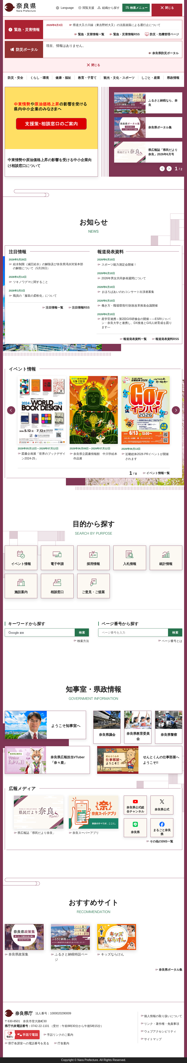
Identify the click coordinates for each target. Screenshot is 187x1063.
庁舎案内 (63, 1043)
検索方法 (83, 641)
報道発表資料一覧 (135, 339)
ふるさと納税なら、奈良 (163, 102)
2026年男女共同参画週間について (124, 278)
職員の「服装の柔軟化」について (35, 295)
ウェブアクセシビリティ (160, 1031)
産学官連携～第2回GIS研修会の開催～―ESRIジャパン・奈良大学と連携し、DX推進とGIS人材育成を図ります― (137, 323)
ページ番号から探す (120, 623)
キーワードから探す (26, 623)
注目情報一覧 (54, 307)
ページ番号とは (172, 641)
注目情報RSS (81, 307)
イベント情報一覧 (158, 473)
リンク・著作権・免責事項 (161, 1023)
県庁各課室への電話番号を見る (28, 1043)
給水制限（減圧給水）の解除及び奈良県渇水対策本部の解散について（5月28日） (48, 266)
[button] (65, 8)
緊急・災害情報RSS (126, 34)
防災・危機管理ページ (164, 34)
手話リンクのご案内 (60, 1034)
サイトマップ (153, 1039)
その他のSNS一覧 (161, 841)
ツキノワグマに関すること (30, 281)
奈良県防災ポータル (165, 53)
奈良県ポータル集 (160, 127)
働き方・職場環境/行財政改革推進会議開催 (130, 305)
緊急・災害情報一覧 (91, 34)
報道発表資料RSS (167, 339)
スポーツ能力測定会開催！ (119, 264)
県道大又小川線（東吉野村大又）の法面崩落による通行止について (117, 25)
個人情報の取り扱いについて (163, 1016)
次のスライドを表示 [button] (169, 168)
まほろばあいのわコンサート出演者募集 (128, 291)
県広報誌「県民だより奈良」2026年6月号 (163, 152)
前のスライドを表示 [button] (162, 168)
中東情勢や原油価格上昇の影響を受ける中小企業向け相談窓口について (50, 163)
